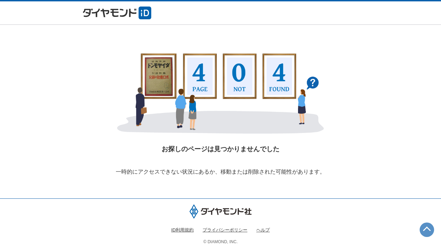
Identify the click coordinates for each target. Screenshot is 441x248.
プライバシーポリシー (225, 229)
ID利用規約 (182, 229)
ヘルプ (263, 229)
